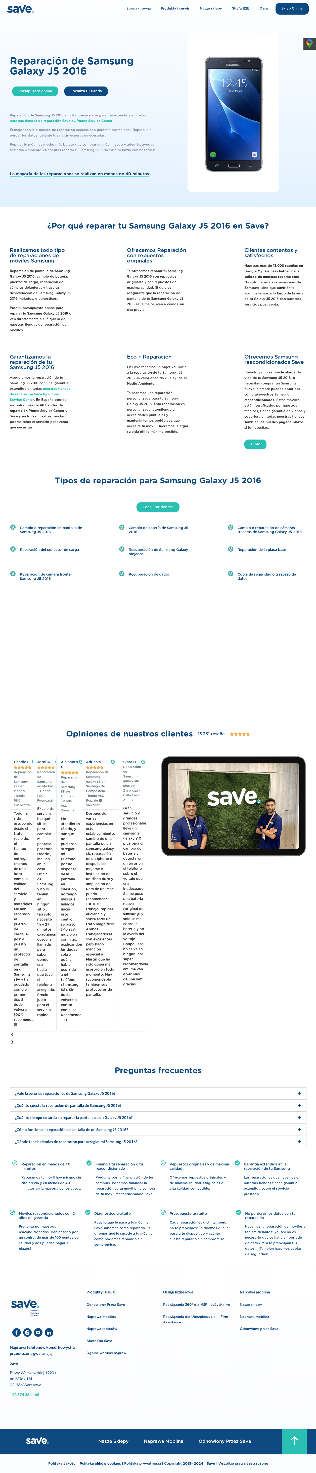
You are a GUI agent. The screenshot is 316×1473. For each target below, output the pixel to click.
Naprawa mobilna (101, 1317)
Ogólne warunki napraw (106, 1353)
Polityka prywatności (143, 1463)
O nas (264, 8)
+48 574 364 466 (24, 1394)
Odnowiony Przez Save (105, 1305)
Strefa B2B (240, 8)
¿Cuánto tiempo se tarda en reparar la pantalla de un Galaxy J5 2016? (73, 1117)
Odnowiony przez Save (259, 1329)
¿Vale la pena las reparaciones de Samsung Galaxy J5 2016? (65, 1093)
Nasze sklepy (211, 8)
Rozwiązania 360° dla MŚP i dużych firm (196, 1305)
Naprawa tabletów (101, 1329)
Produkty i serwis (175, 8)
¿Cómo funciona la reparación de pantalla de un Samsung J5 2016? (71, 1129)
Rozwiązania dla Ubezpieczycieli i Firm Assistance (195, 1319)
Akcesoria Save (99, 1341)
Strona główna (138, 8)
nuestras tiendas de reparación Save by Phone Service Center (61, 121)
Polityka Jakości (62, 1463)
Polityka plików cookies (100, 1463)
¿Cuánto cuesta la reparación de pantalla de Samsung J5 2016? (68, 1105)
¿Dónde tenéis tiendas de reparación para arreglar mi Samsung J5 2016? (76, 1141)
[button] (79, 1035)
